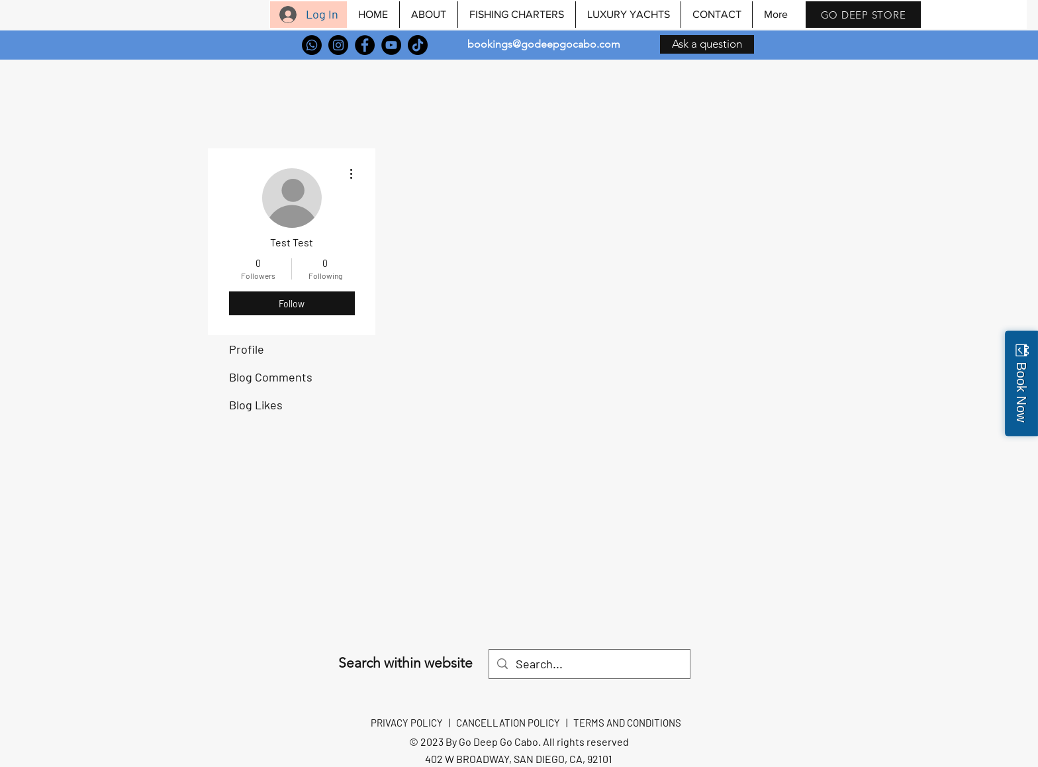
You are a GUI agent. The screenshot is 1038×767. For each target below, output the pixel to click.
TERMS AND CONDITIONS (627, 723)
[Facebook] (365, 45)
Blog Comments (270, 377)
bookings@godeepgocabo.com (543, 44)
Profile (246, 349)
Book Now (1021, 392)
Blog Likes (256, 404)
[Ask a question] (707, 44)
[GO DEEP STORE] (863, 14)
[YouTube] (391, 45)
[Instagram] (338, 45)
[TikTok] (418, 45)
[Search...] (589, 664)
